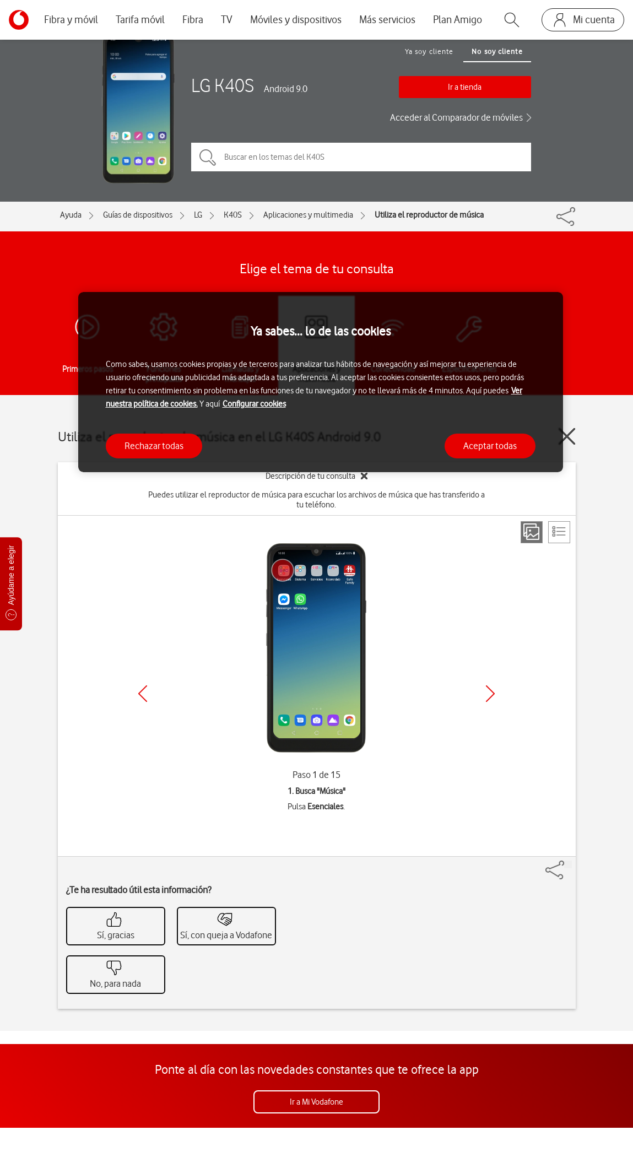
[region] (320, 382)
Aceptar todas (490, 445)
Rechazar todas (154, 445)
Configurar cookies (254, 404)
